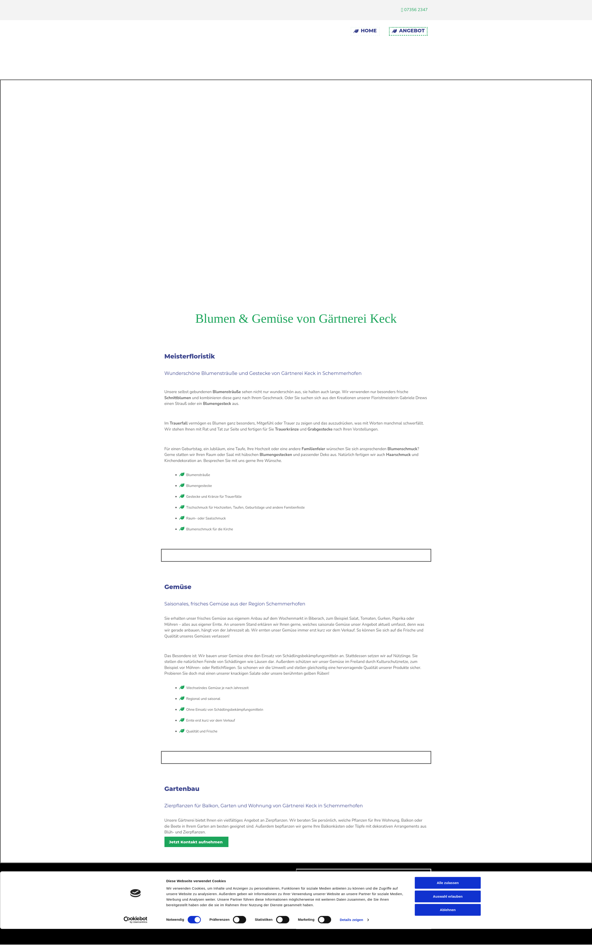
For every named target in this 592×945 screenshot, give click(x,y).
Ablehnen (447, 679)
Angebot (408, 30)
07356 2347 (414, 9)
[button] (196, 842)
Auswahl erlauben (447, 666)
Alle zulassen (448, 652)
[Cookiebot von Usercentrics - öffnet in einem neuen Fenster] (135, 689)
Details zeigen (351, 689)
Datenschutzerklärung (335, 885)
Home (365, 30)
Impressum (325, 876)
